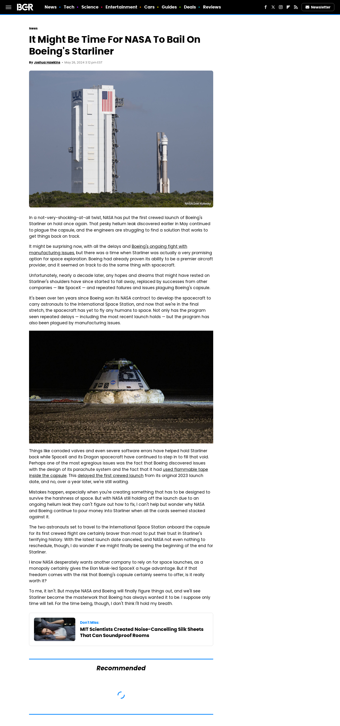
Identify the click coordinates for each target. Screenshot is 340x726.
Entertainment (121, 7)
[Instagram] (281, 7)
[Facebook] (266, 7)
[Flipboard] (288, 7)
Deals (190, 7)
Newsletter (318, 7)
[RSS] (296, 7)
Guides (169, 7)
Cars (149, 7)
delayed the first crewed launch (111, 476)
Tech (69, 7)
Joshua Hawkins (47, 62)
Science (90, 7)
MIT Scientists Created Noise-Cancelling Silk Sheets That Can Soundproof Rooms (142, 632)
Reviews (212, 7)
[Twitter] (273, 7)
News (51, 7)
